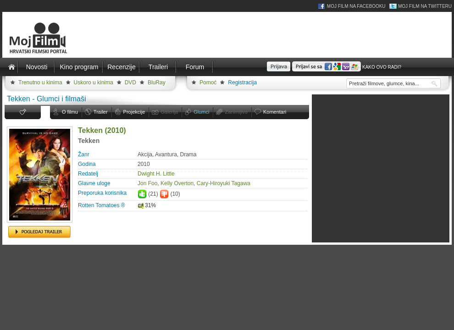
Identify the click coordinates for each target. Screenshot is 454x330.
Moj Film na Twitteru (425, 6)
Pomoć (207, 82)
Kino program (79, 67)
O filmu (70, 112)
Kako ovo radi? (381, 67)
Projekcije (134, 112)
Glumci (201, 112)
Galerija (169, 112)
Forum (195, 67)
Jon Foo (147, 183)
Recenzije (121, 67)
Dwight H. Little (156, 173)
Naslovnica (11, 67)
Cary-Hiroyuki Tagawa (223, 183)
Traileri (158, 67)
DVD (130, 82)
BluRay (157, 82)
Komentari (274, 112)
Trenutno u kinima (40, 82)
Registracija (242, 82)
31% (147, 205)
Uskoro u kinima (93, 82)
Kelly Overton (177, 183)
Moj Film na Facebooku (356, 6)
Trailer (101, 112)
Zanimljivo (236, 112)
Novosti (37, 67)
